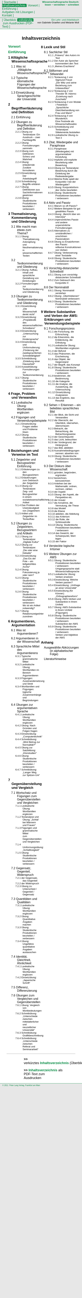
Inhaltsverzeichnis (54, 1063)
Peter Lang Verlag (16, 1085)
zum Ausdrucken (13, 23)
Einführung (9, 8)
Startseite (10, 2)
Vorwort (33, 5)
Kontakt (7, 15)
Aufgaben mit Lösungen (18, 12)
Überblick (10, 20)
